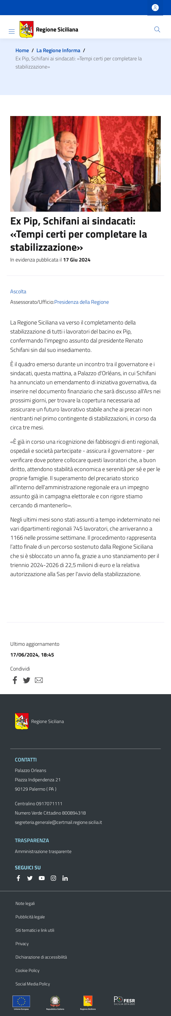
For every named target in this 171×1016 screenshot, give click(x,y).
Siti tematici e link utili (34, 930)
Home (22, 50)
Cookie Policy (27, 970)
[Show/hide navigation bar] (11, 31)
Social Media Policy (32, 983)
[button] (157, 29)
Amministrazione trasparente (43, 851)
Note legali (25, 903)
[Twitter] (28, 877)
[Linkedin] (63, 877)
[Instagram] (51, 877)
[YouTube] (39, 877)
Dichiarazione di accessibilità (41, 957)
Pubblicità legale (30, 916)
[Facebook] (18, 877)
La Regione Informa (58, 50)
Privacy (22, 943)
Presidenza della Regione (81, 302)
